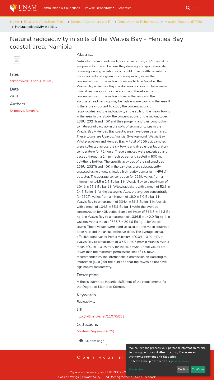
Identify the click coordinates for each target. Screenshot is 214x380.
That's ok (198, 369)
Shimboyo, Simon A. (24, 110)
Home (14, 21)
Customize (136, 369)
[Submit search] (188, 8)
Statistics (124, 8)
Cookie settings (68, 377)
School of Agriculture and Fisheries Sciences (92, 21)
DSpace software (81, 372)
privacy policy (180, 361)
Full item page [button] (91, 341)
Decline (183, 369)
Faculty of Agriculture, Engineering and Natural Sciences (45, 21)
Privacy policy (91, 377)
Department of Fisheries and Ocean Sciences (138, 21)
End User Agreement (118, 377)
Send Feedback (145, 377)
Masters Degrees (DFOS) (183, 21)
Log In (196, 8)
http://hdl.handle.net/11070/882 (101, 316)
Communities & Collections (61, 8)
